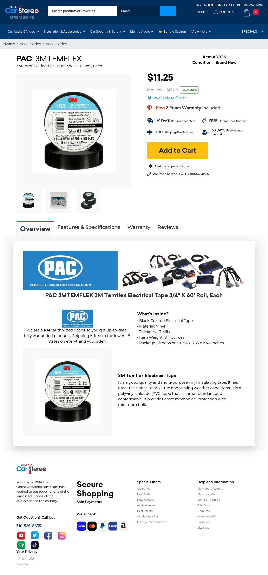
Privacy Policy (26, 558)
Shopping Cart (207, 494)
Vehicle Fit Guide (208, 499)
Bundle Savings (173, 31)
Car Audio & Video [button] (23, 31)
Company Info (206, 516)
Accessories (30, 44)
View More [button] (201, 31)
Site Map (203, 527)
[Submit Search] (168, 11)
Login (224, 12)
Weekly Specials (148, 516)
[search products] (82, 11)
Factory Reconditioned (152, 522)
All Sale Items (146, 505)
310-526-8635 (252, 5)
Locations (203, 522)
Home (9, 44)
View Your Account (210, 488)
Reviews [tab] (167, 227)
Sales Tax (22, 564)
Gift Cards (204, 505)
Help (200, 12)
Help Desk (204, 510)
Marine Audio (141, 31)
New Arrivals (145, 499)
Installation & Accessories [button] (64, 31)
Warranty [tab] (138, 227)
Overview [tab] (35, 229)
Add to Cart (177, 150)
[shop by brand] (138, 11)
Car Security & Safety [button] (107, 31)
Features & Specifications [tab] (89, 227)
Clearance (143, 488)
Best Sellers (145, 510)
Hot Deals (143, 494)
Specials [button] (252, 31)
